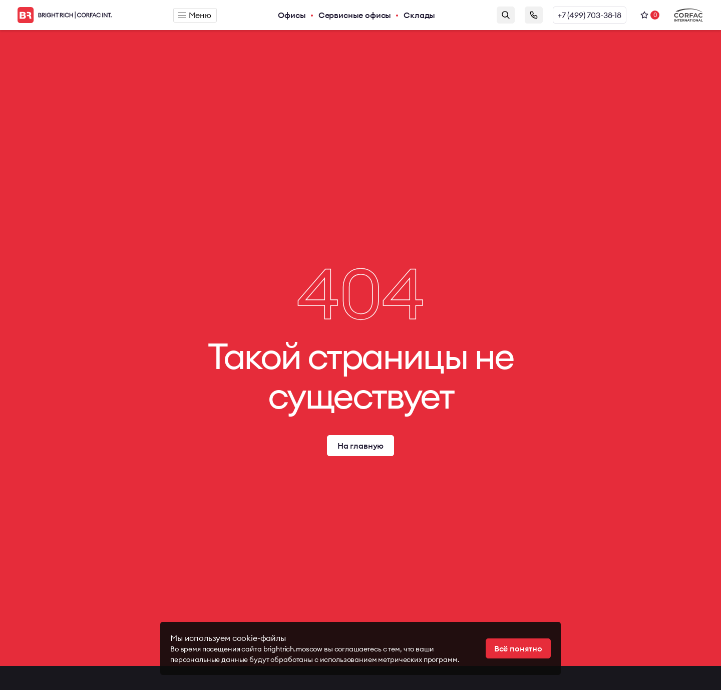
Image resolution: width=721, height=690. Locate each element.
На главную (360, 446)
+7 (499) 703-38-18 (589, 15)
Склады (419, 15)
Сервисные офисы (355, 15)
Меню (194, 15)
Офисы (291, 15)
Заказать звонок (534, 15)
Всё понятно (518, 648)
